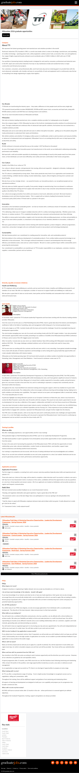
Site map (3, 768)
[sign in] (75, 762)
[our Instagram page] (61, 762)
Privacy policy (23, 768)
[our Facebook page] (57, 762)
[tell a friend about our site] (71, 762)
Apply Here (6, 487)
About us (9, 768)
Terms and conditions (33, 768)
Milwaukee (5, 524)
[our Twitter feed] (52, 762)
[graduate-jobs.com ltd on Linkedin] (66, 762)
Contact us (15, 768)
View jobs (6, 35)
